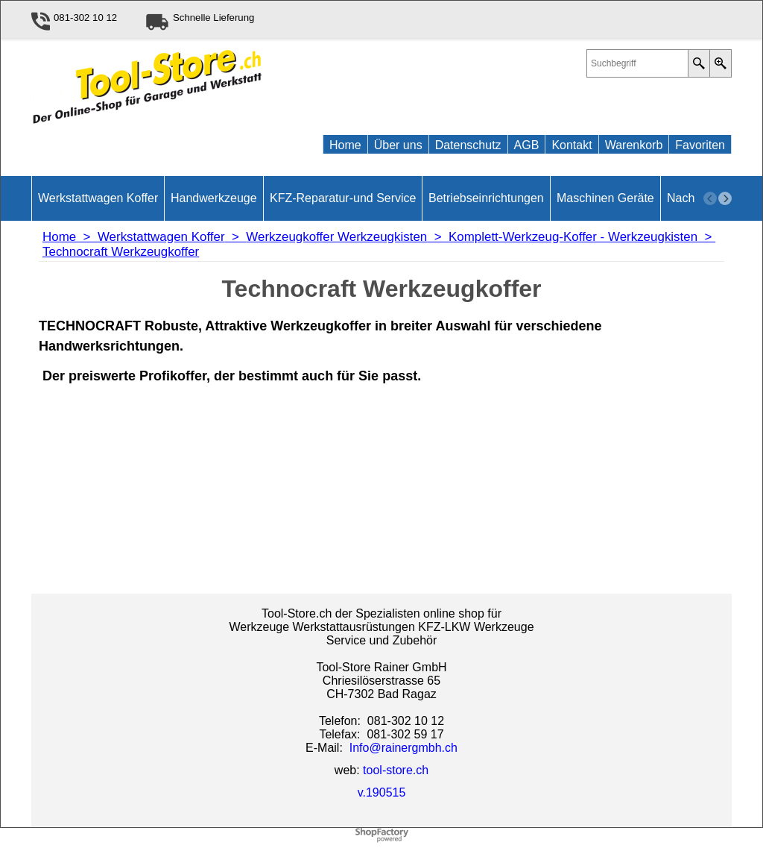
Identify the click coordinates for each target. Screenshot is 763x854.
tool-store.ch (395, 770)
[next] (725, 198)
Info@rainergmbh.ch (403, 747)
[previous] (710, 198)
